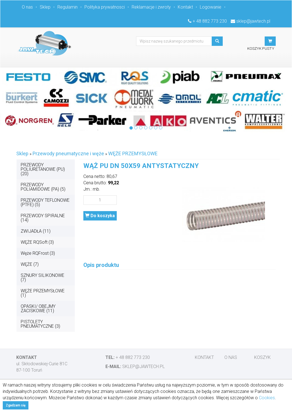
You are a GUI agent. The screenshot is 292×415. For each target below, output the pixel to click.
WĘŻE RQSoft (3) (37, 242)
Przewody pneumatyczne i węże (68, 153)
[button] (270, 41)
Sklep (45, 7)
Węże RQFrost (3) (38, 253)
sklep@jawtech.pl (253, 21)
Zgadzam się (15, 405)
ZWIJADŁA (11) (36, 231)
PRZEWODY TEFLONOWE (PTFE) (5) (45, 202)
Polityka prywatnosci (104, 7)
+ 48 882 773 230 (210, 21)
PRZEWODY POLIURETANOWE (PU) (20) (43, 169)
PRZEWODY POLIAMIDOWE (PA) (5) (43, 187)
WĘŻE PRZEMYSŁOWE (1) (43, 293)
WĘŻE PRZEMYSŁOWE (133, 153)
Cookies (267, 397)
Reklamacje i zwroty (151, 7)
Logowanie (210, 7)
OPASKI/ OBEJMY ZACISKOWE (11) (38, 308)
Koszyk (262, 357)
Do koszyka (100, 215)
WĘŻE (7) (30, 264)
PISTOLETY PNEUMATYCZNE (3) (40, 324)
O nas (27, 7)
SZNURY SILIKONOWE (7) (42, 277)
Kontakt (185, 7)
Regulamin (67, 7)
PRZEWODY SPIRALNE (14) (43, 218)
